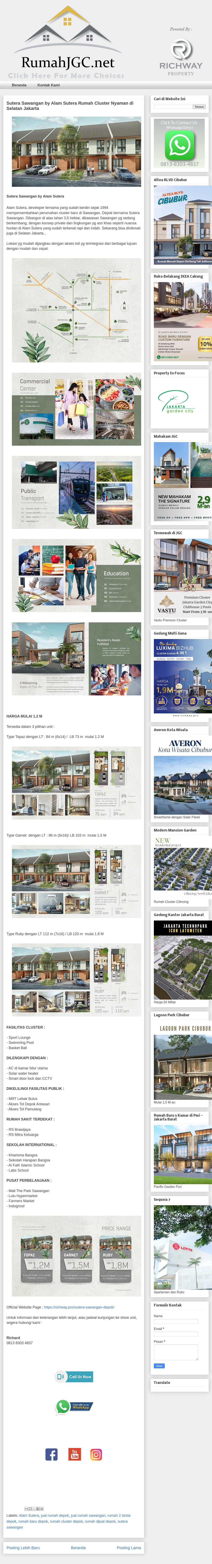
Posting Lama (129, 1548)
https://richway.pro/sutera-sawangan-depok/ (79, 1307)
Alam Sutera (29, 1516)
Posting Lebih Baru (23, 1548)
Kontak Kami (49, 85)
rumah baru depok (33, 1521)
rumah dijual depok (100, 1521)
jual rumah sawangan (88, 1516)
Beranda (19, 85)
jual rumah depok (55, 1516)
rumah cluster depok (66, 1521)
